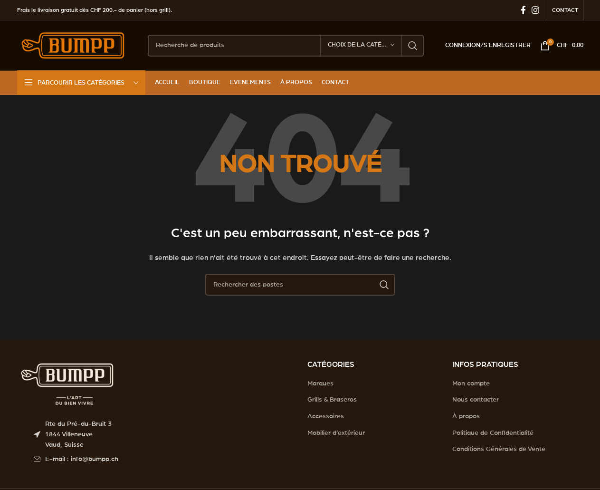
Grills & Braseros (332, 399)
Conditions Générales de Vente (498, 449)
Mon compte (471, 383)
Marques (320, 383)
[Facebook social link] (523, 10)
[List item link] (163, 459)
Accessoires (325, 416)
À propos (466, 416)
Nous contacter (475, 399)
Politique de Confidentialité (492, 433)
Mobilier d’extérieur (336, 433)
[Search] (286, 46)
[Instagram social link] (535, 10)
